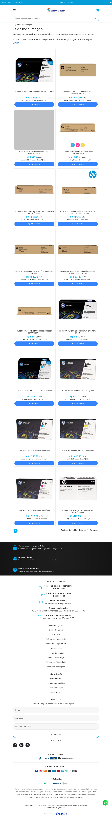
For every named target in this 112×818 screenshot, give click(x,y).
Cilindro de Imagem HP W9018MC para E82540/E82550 (78, 93)
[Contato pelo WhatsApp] (105, 803)
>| (29, 530)
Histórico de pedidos (56, 683)
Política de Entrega (56, 657)
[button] (14, 11)
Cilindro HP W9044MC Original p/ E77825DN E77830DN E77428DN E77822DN (77, 212)
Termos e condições (56, 667)
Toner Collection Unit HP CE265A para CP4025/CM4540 (77, 511)
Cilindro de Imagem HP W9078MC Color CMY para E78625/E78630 (34, 212)
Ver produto (34, 104)
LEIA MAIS (17, 43)
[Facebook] (27, 745)
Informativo (56, 692)
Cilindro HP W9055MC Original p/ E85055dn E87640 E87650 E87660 (77, 272)
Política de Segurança (56, 643)
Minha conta (56, 678)
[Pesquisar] (96, 18)
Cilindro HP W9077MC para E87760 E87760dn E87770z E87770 (34, 332)
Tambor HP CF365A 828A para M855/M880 (34, 510)
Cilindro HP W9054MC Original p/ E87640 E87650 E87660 (34, 272)
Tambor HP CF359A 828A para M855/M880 (34, 451)
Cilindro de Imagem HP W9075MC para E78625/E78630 (78, 153)
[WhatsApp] (21, 745)
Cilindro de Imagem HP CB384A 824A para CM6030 (34, 92)
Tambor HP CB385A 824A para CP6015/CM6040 (34, 391)
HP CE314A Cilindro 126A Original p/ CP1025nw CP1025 (77, 332)
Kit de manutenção (24, 25)
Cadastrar (56, 734)
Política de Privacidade (56, 662)
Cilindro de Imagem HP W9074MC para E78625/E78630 (34, 153)
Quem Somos (56, 648)
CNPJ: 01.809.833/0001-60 (56, 808)
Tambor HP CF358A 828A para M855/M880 (77, 391)
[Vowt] (56, 813)
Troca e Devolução (55, 653)
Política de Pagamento (56, 639)
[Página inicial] (56, 10)
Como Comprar (56, 630)
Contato (56, 634)
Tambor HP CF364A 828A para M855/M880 (77, 451)
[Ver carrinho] (97, 10)
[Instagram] (15, 745)
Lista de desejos (56, 687)
